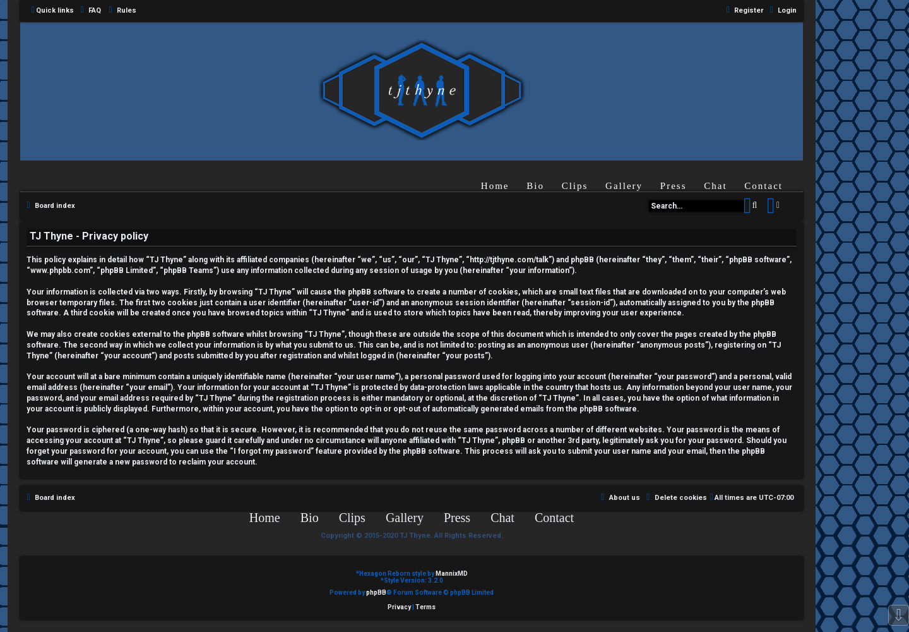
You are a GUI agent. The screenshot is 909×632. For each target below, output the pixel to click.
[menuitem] (89, 10)
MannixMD (452, 573)
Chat (715, 186)
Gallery (624, 186)
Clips (575, 186)
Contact (763, 186)
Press (673, 186)
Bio (535, 186)
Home (495, 186)
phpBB (376, 592)
